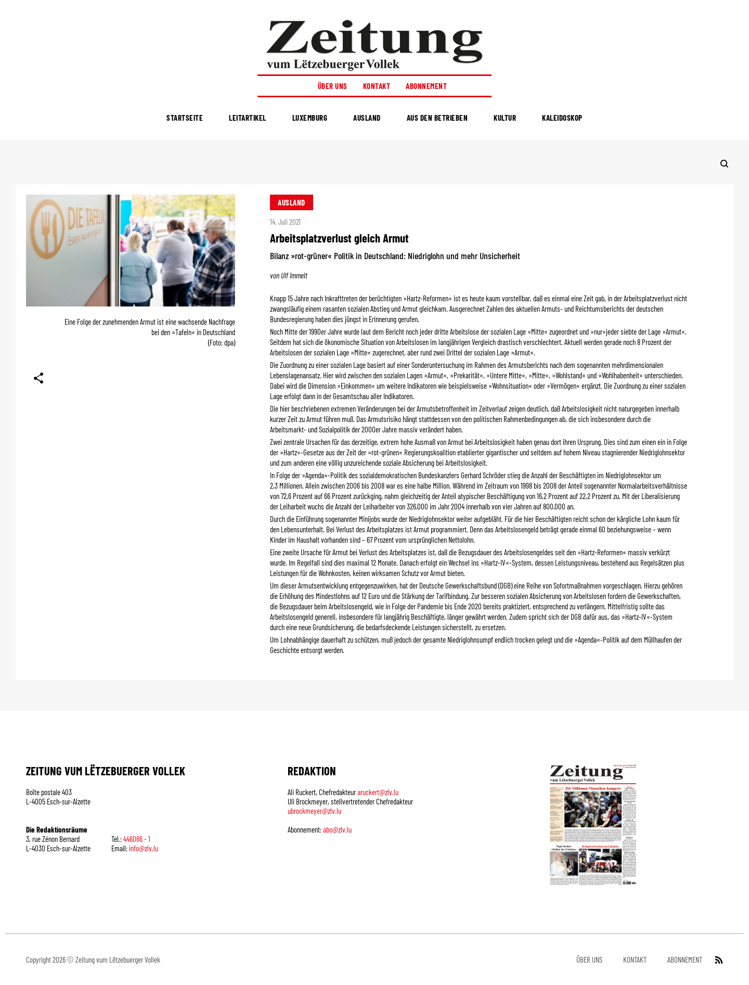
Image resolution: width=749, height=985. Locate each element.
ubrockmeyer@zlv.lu (314, 810)
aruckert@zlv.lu (377, 792)
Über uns (332, 86)
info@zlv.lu (143, 848)
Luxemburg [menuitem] (310, 117)
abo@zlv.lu (337, 829)
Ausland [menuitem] (367, 117)
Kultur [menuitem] (505, 117)
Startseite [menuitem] (184, 117)
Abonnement (426, 86)
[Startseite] (374, 45)
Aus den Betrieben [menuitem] (437, 117)
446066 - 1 (136, 838)
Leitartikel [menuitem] (247, 117)
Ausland (291, 202)
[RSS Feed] (718, 959)
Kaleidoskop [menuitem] (562, 117)
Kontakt (377, 86)
